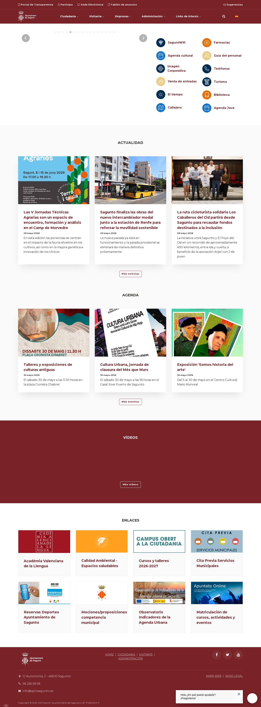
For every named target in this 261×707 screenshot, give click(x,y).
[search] (224, 16)
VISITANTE (146, 654)
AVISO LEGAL (234, 676)
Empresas (123, 16)
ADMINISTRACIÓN (130, 658)
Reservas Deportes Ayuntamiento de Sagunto (41, 617)
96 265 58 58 (32, 683)
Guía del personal (227, 55)
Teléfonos (222, 68)
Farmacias (222, 42)
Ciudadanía (69, 16)
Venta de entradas (182, 81)
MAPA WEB (213, 676)
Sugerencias (233, 4)
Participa (65, 4)
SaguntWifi (176, 42)
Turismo (220, 81)
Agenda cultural (180, 55)
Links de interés (188, 16)
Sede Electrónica (90, 4)
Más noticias (130, 273)
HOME (109, 654)
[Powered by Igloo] (5, 705)
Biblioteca (222, 95)
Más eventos (130, 401)
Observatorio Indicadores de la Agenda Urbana (154, 617)
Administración (153, 16)
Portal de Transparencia (35, 4)
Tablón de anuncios (122, 4)
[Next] (143, 71)
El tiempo (175, 94)
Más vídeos (130, 484)
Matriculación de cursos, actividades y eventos (215, 615)
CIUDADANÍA (126, 654)
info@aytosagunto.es (38, 691)
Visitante (96, 16)
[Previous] (26, 71)
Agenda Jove (224, 108)
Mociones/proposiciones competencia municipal (104, 617)
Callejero (175, 107)
